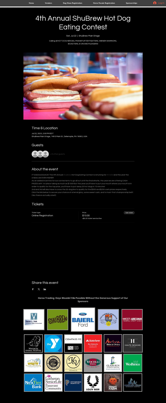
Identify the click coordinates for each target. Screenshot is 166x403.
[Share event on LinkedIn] (45, 289)
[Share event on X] (39, 289)
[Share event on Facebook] (33, 289)
